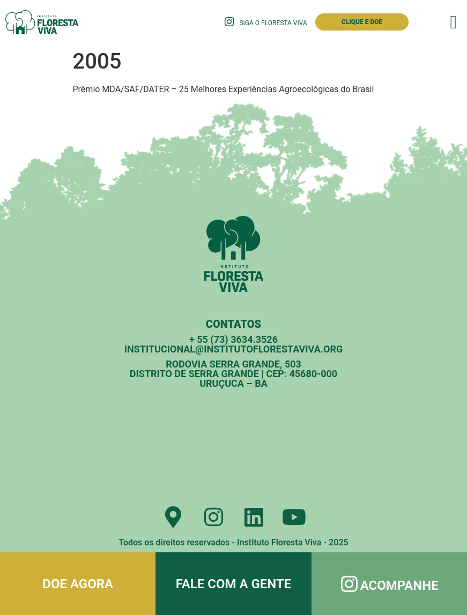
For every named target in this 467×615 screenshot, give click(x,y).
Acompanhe (399, 585)
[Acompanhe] (349, 583)
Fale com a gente (234, 583)
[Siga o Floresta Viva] (229, 22)
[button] (454, 22)
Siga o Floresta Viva (273, 23)
